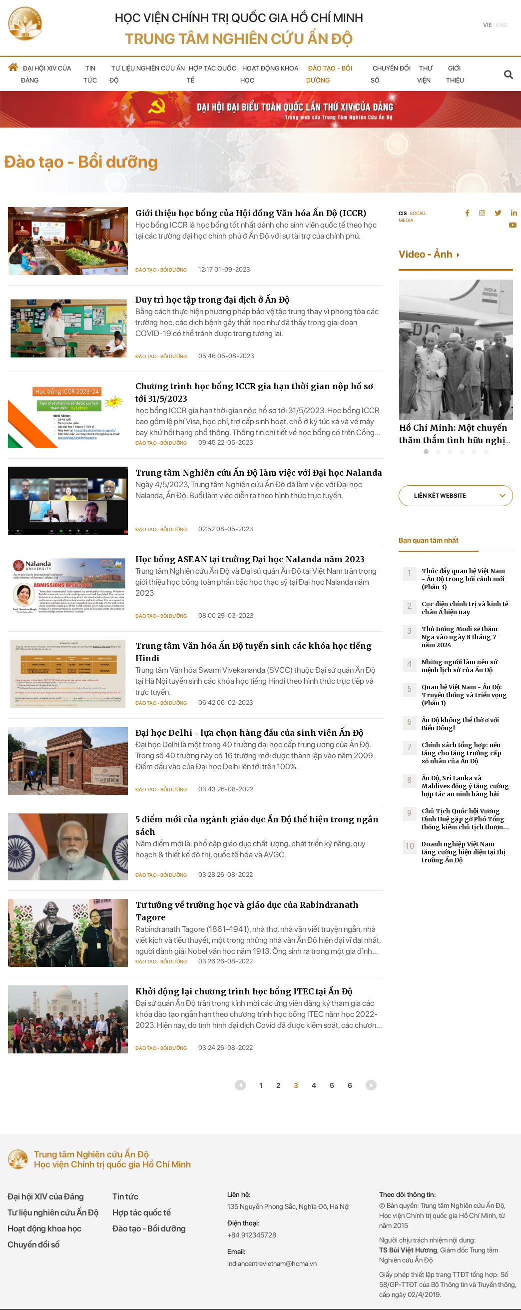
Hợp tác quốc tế (141, 1212)
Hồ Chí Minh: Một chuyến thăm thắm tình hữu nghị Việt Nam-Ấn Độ (453, 440)
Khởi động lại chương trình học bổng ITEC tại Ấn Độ (244, 991)
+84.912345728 (251, 1235)
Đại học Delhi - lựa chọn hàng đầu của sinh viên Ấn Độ (249, 733)
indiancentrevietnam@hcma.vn (272, 1263)
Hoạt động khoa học (44, 1228)
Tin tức (125, 1196)
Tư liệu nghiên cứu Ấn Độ (52, 1212)
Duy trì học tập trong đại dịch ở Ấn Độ (212, 300)
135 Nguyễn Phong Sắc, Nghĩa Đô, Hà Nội (288, 1206)
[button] (426, 452)
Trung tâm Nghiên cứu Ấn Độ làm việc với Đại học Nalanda (258, 473)
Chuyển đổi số (33, 1244)
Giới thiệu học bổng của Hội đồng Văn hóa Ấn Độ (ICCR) (250, 213)
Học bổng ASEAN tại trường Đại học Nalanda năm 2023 (250, 559)
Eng (502, 25)
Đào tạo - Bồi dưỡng (161, 270)
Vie (487, 25)
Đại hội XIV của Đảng (45, 1196)
